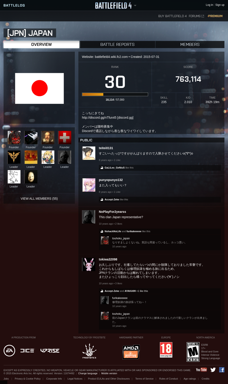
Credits (206, 378)
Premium (215, 16)
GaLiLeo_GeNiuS (115, 167)
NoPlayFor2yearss (112, 211)
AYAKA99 (130, 291)
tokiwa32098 (108, 259)
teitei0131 (106, 148)
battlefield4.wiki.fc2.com (111, 57)
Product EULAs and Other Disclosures (109, 378)
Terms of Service (144, 378)
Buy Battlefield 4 (172, 16)
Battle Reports (117, 44)
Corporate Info (54, 378)
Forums (196, 16)
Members (190, 44)
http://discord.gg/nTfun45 (99, 117)
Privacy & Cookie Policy (28, 378)
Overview (41, 44)
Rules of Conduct (168, 378)
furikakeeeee (134, 231)
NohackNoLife (113, 231)
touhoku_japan (121, 238)
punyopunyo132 (111, 180)
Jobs (6, 378)
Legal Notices (74, 378)
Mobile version (109, 373)
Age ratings (190, 378)
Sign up (219, 5)
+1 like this (142, 291)
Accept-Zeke (112, 199)
